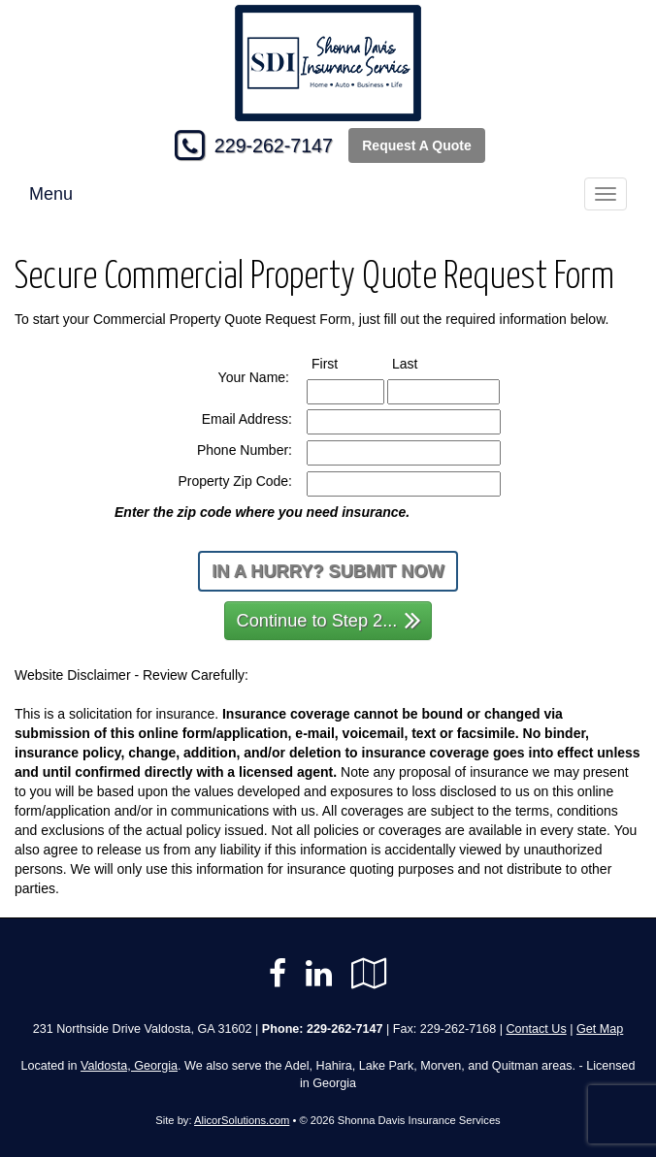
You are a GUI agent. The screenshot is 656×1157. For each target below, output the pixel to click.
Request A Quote (417, 145)
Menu (51, 194)
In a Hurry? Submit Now (327, 571)
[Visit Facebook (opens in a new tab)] (277, 973)
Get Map (599, 1029)
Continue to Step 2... (329, 619)
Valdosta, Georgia (129, 1066)
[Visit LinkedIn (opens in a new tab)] (319, 973)
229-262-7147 (273, 145)
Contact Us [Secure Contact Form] (536, 1029)
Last (422, 362)
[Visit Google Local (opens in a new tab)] (369, 973)
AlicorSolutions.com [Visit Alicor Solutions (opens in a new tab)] (241, 1120)
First (343, 362)
